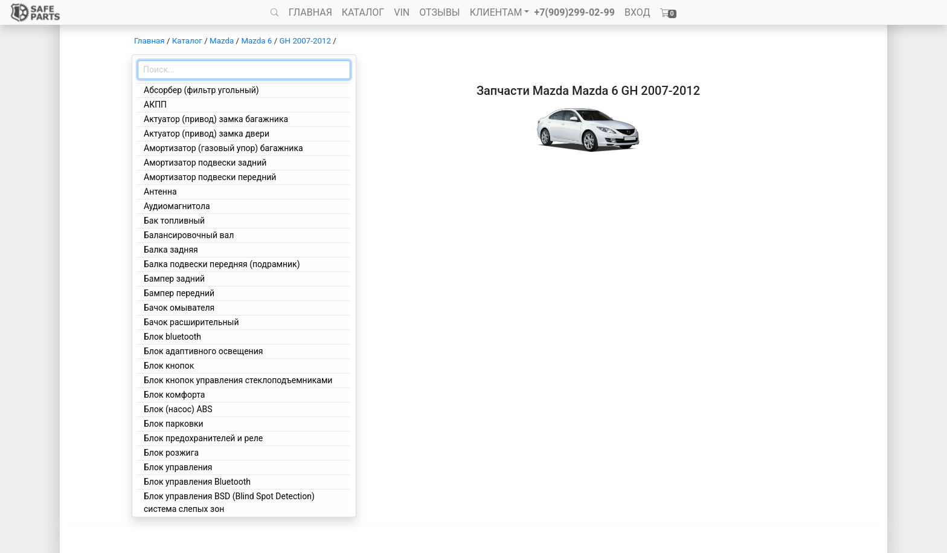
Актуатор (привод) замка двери (206, 133)
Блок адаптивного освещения (203, 351)
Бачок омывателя (179, 307)
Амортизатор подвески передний (210, 177)
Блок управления (178, 467)
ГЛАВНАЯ (310, 12)
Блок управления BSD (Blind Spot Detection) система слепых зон (229, 502)
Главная (149, 40)
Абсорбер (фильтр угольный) (201, 90)
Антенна (160, 191)
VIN (401, 12)
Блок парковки (174, 423)
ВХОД (637, 12)
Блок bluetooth (172, 336)
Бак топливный (174, 220)
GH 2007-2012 (305, 40)
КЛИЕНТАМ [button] (496, 12)
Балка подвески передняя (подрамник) (222, 264)
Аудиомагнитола (177, 206)
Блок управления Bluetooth (197, 482)
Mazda (222, 40)
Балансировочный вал (189, 235)
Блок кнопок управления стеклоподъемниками (238, 380)
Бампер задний (174, 278)
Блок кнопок (169, 365)
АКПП (155, 104)
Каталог (187, 40)
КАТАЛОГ (363, 12)
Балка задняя (171, 249)
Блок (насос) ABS (178, 409)
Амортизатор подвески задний (205, 162)
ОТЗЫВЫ (439, 12)
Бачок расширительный (191, 322)
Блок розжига (171, 453)
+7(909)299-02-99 (574, 12)
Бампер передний (179, 293)
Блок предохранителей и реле (203, 438)
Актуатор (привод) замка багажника (216, 119)
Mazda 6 (256, 40)
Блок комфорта (174, 394)
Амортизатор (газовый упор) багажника (223, 148)
